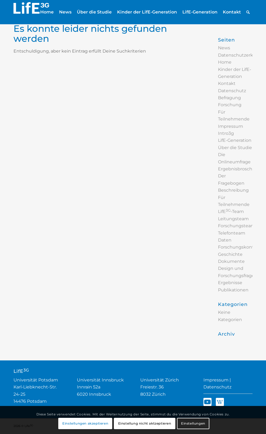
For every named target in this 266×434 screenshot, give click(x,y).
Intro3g (226, 133)
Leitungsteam (233, 218)
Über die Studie (235, 147)
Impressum (230, 126)
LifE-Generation (234, 140)
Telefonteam (231, 233)
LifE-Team (231, 211)
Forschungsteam (236, 225)
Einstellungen (193, 423)
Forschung (229, 104)
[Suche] (248, 12)
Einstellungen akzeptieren (85, 423)
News (224, 47)
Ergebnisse (230, 282)
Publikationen (233, 289)
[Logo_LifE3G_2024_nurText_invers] (31, 12)
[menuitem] (46, 12)
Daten (224, 240)
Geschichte (230, 254)
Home (224, 62)
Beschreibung (233, 190)
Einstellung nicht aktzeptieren (144, 423)
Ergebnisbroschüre (239, 168)
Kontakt (227, 83)
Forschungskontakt (239, 247)
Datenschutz (217, 387)
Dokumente (231, 261)
